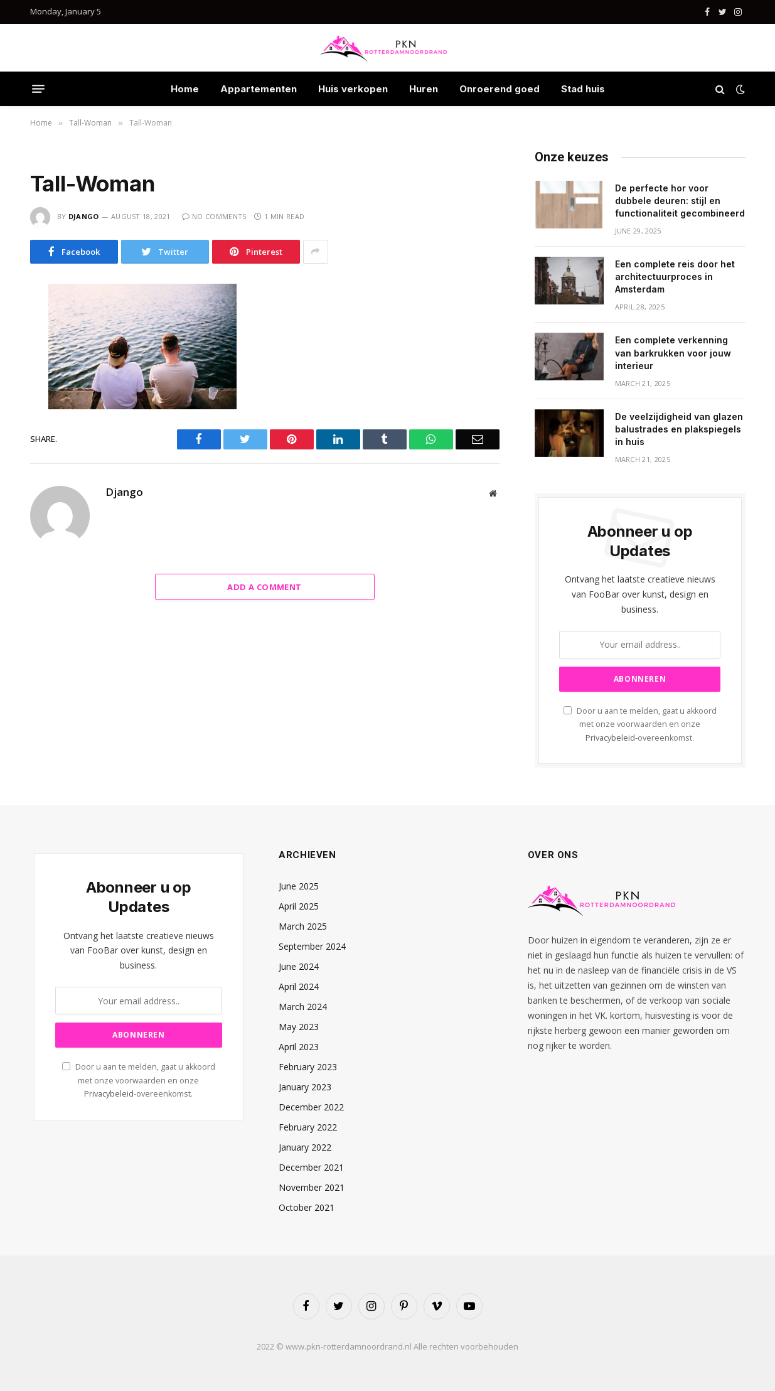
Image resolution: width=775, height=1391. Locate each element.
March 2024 (303, 1006)
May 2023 (299, 1027)
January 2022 (305, 1147)
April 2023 (299, 1047)
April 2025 (299, 906)
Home (185, 89)
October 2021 (306, 1207)
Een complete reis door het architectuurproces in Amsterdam (675, 276)
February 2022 (308, 1127)
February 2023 (308, 1067)
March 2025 (303, 926)
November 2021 (312, 1187)
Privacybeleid (610, 738)
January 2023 (305, 1087)
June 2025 (299, 886)
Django (83, 216)
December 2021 (311, 1167)
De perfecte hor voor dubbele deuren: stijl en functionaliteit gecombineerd (680, 200)
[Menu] (38, 89)
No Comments (214, 216)
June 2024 (299, 966)
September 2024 (312, 946)
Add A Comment (264, 587)
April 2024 (299, 986)
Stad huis (583, 89)
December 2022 (311, 1107)
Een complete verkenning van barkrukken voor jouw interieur (673, 352)
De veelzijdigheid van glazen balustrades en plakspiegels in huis (679, 429)
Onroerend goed (499, 89)
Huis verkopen (353, 89)
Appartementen (258, 89)
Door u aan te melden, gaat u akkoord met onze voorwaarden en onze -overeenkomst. (640, 724)
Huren (423, 89)
